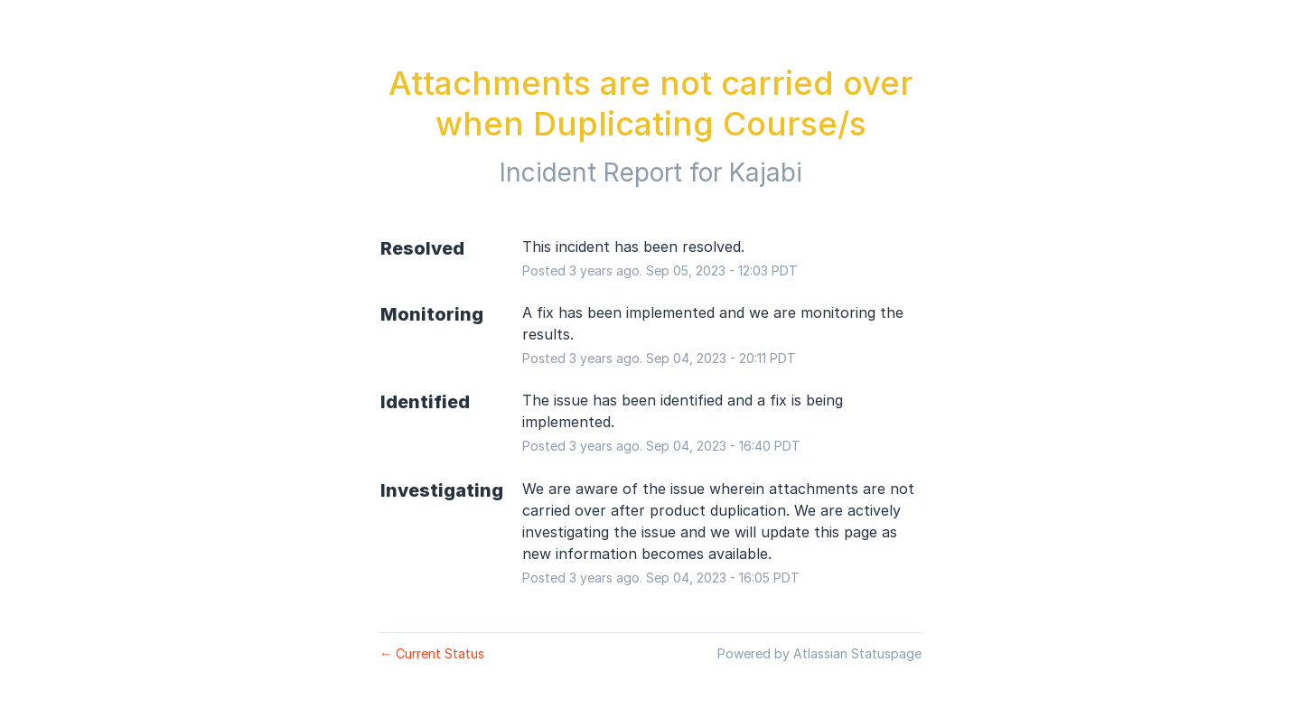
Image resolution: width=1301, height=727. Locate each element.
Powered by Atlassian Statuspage (819, 653)
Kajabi (765, 172)
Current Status (431, 653)
